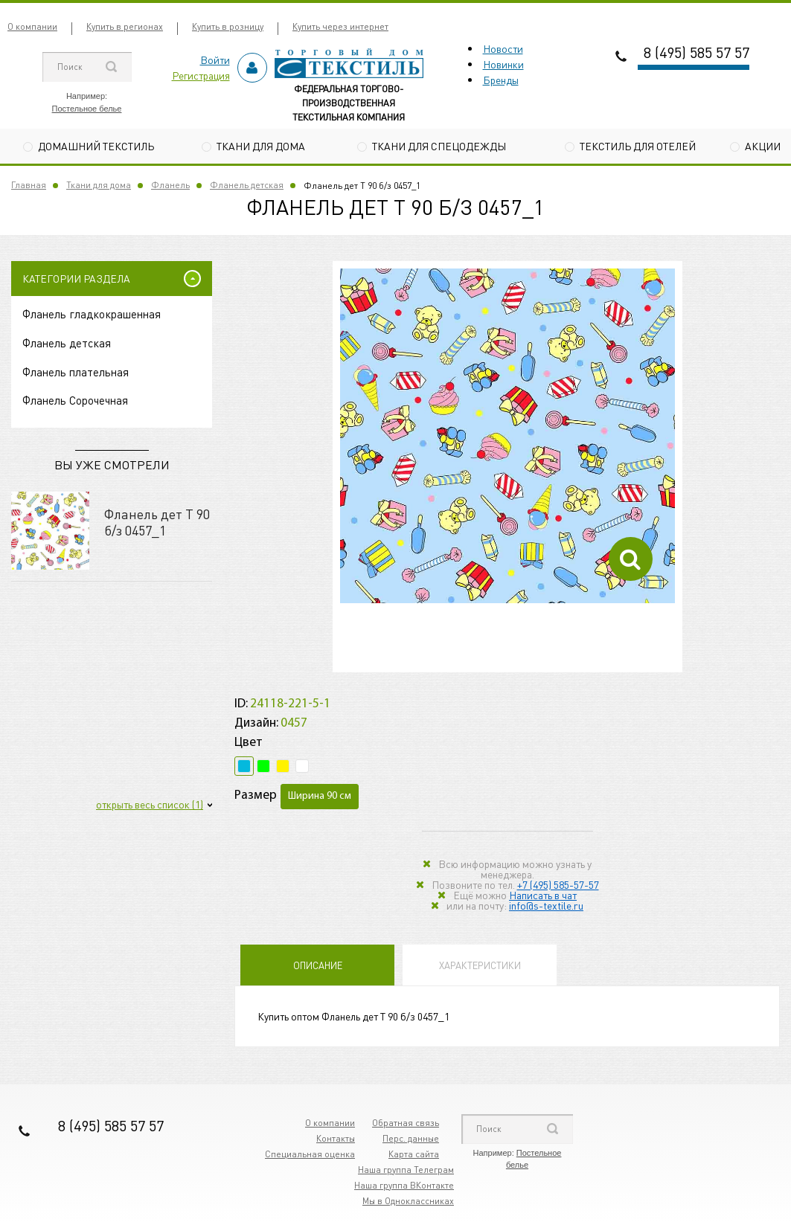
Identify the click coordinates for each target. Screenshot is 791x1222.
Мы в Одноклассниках (408, 1200)
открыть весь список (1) (149, 804)
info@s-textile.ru (546, 905)
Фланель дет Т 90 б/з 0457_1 (157, 521)
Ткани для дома (261, 145)
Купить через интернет (340, 26)
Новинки (503, 64)
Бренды (501, 79)
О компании (32, 26)
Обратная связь (405, 1122)
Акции (763, 145)
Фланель (170, 184)
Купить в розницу (227, 26)
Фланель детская (247, 184)
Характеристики (480, 965)
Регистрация (201, 75)
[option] (507, 435)
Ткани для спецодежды (439, 145)
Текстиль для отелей (638, 145)
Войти (215, 59)
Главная (28, 184)
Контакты (335, 1138)
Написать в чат (543, 894)
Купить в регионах (124, 26)
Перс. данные (410, 1138)
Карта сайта (413, 1154)
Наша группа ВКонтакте (404, 1185)
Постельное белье (87, 108)
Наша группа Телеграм (406, 1169)
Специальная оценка (310, 1154)
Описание (317, 965)
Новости (503, 48)
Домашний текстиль (96, 145)
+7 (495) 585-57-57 (558, 884)
